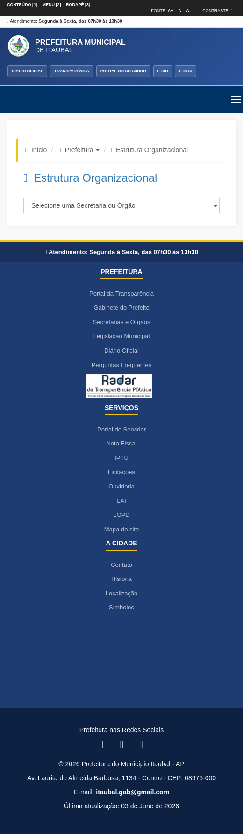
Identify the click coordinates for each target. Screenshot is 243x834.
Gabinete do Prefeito (121, 307)
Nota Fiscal (121, 443)
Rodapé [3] (78, 4)
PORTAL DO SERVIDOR (123, 71)
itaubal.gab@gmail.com (132, 792)
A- (188, 10)
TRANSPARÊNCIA (71, 71)
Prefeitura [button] (82, 150)
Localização (122, 593)
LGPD (121, 514)
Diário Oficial (121, 350)
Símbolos (121, 607)
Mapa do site (121, 529)
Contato (121, 564)
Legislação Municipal (121, 335)
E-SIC (162, 71)
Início (39, 150)
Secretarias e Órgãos (121, 321)
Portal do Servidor (121, 429)
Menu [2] (52, 4)
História (121, 578)
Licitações (121, 471)
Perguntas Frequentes (122, 364)
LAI (121, 500)
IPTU (121, 457)
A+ (170, 10)
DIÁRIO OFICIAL (27, 71)
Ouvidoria (121, 486)
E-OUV (185, 71)
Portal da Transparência (121, 293)
